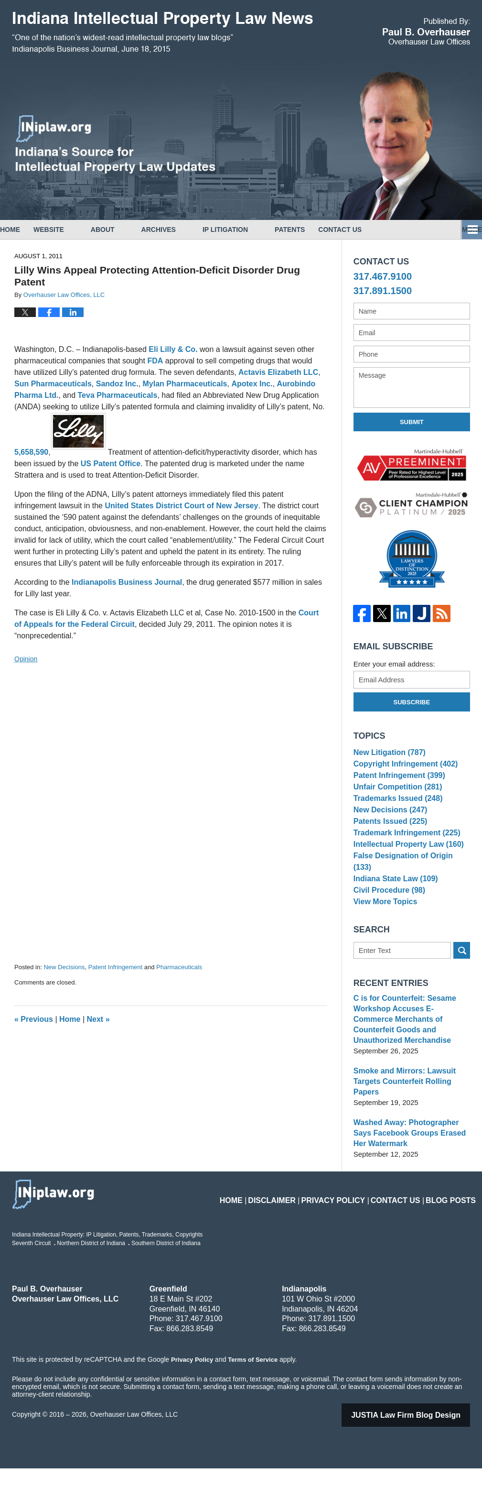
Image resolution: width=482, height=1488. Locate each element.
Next (98, 1019)
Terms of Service (252, 1379)
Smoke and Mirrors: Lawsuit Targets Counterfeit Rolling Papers (401, 1101)
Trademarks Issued (395, 813)
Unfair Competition (395, 798)
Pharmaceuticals (179, 967)
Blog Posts (454, 1214)
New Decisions (64, 967)
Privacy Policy (352, 1214)
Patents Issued (388, 842)
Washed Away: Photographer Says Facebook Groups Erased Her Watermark (406, 1153)
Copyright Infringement (402, 769)
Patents (316, 229)
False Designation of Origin (409, 886)
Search (461, 981)
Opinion (25, 659)
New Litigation (387, 754)
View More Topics (383, 930)
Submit (412, 422)
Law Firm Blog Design (418, 1435)
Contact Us (380, 229)
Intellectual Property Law (405, 871)
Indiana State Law (393, 901)
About (129, 229)
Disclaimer (299, 1214)
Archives (185, 229)
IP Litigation (252, 229)
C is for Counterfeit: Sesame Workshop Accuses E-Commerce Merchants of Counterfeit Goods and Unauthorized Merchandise (409, 1044)
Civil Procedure (387, 916)
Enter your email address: (394, 664)
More (461, 229)
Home (23, 229)
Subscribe (412, 702)
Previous (33, 1019)
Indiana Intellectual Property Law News (162, 32)
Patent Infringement (115, 967)
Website (75, 229)
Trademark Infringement (403, 857)
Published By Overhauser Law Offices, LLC (426, 31)
